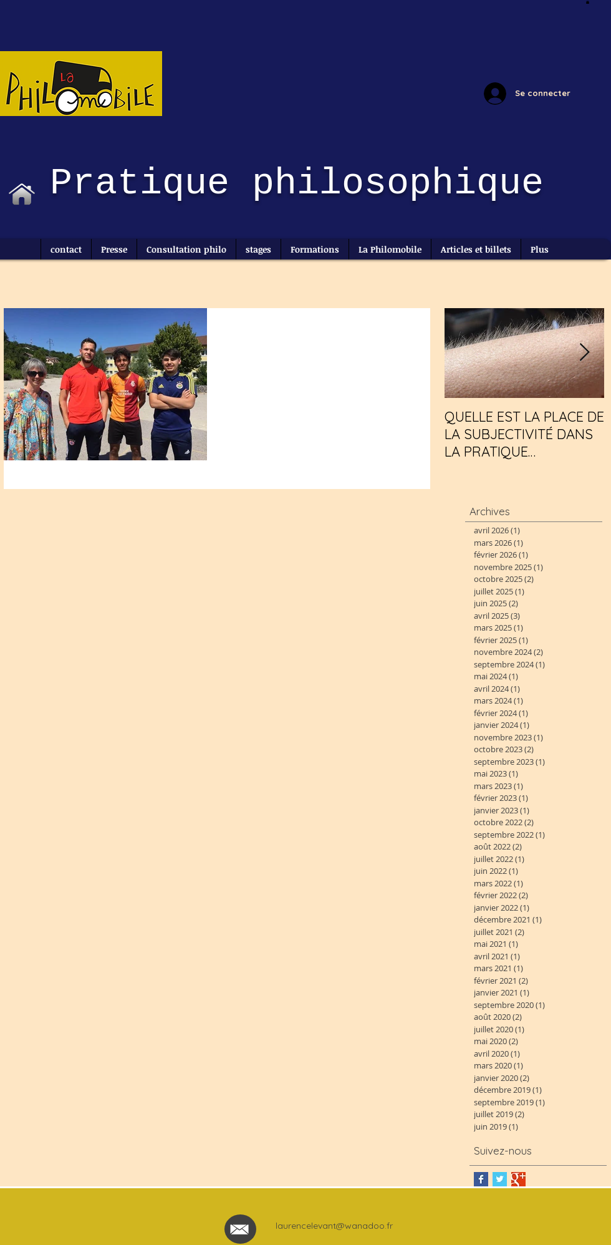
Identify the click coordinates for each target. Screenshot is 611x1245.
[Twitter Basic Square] (500, 1179)
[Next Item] (584, 352)
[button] (587, 2)
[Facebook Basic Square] (481, 1179)
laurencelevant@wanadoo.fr (334, 1225)
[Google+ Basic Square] (518, 1179)
